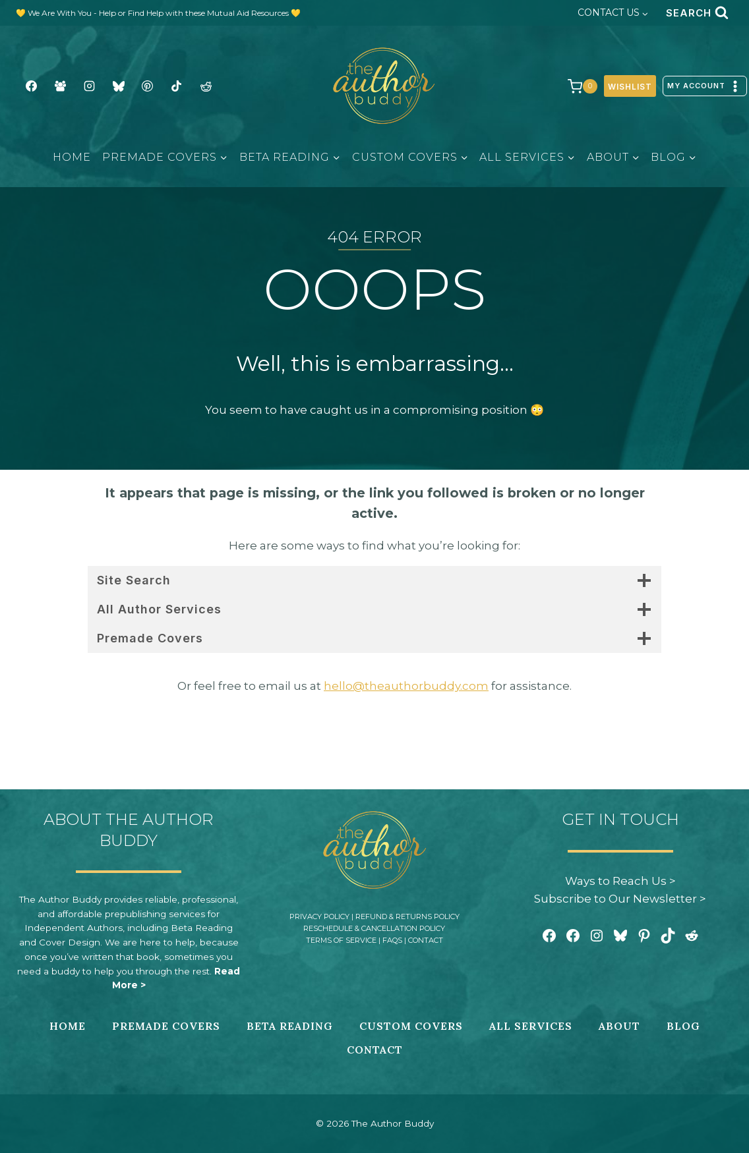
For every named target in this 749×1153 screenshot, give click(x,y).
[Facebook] (31, 86)
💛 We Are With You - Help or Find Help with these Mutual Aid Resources (153, 13)
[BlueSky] (118, 86)
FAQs (392, 940)
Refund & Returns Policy (407, 916)
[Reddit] (206, 86)
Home (72, 157)
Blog (683, 1025)
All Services (530, 1025)
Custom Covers (411, 1025)
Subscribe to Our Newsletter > (620, 898)
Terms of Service (341, 940)
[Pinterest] (147, 86)
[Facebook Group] (60, 86)
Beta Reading (290, 1025)
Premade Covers (166, 1025)
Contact (425, 940)
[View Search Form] (697, 13)
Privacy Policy (319, 916)
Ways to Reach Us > (620, 880)
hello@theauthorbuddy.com (406, 685)
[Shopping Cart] (575, 86)
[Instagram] (89, 86)
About (619, 1025)
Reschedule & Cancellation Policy (374, 928)
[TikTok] (176, 86)
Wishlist (630, 87)
